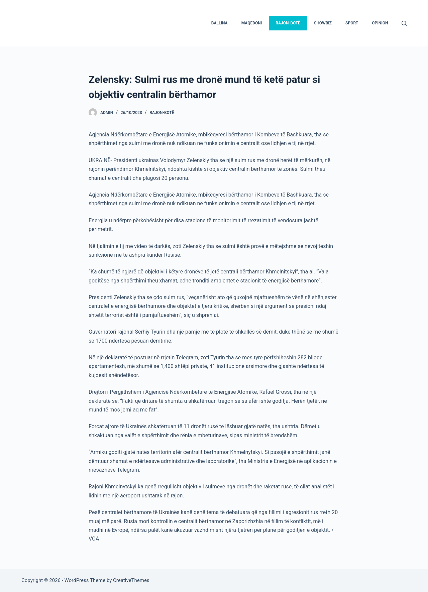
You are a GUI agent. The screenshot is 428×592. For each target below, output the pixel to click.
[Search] (404, 23)
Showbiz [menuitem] (323, 23)
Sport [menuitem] (351, 23)
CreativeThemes (131, 580)
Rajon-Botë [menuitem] (288, 23)
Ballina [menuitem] (219, 23)
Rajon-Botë (161, 112)
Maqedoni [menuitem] (251, 23)
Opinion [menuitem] (380, 23)
